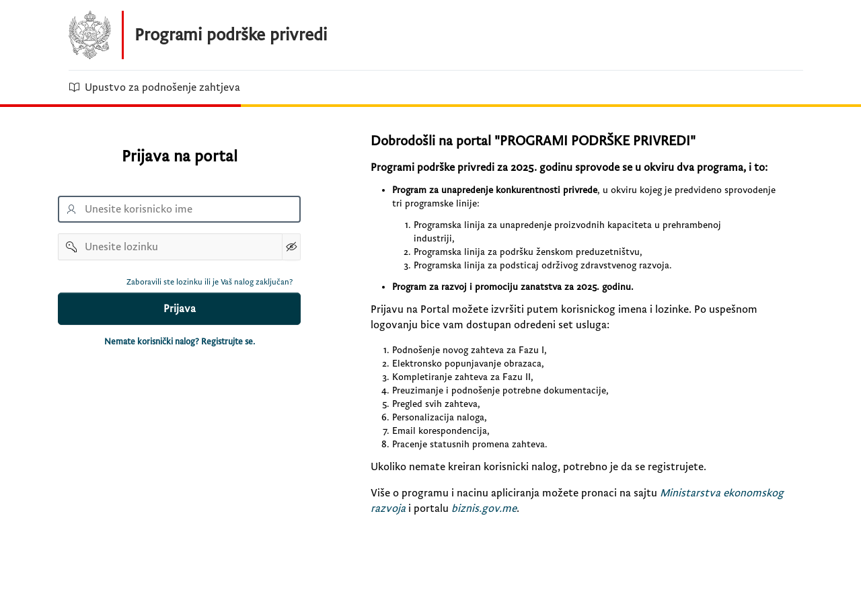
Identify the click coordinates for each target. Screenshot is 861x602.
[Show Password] (291, 246)
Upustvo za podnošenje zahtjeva (154, 87)
